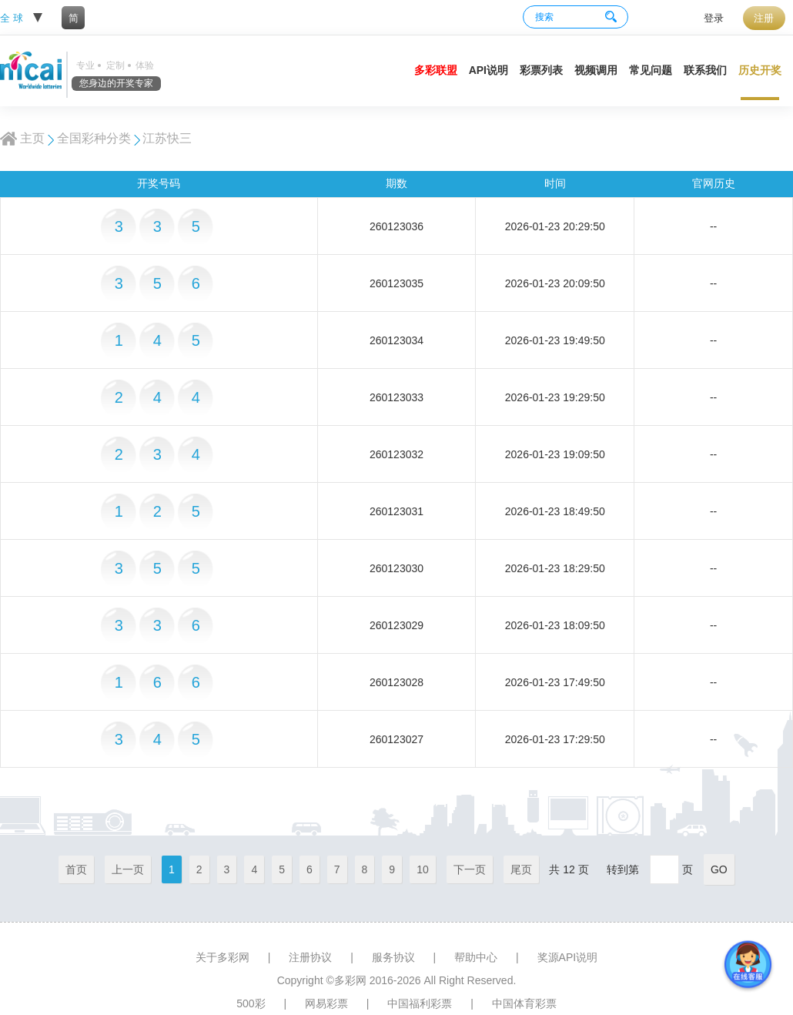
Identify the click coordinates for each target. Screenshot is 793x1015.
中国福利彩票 (419, 1003)
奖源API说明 (567, 957)
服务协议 (393, 957)
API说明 (488, 70)
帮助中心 (475, 957)
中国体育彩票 (524, 1003)
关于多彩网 (222, 957)
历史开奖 (759, 70)
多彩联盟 (435, 70)
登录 (714, 18)
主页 (32, 138)
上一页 (128, 869)
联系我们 (705, 70)
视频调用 (595, 70)
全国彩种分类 (94, 138)
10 (423, 869)
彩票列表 (541, 70)
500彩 (250, 1003)
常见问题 (650, 70)
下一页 (469, 869)
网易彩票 (326, 1003)
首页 (76, 869)
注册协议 (310, 957)
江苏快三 (167, 138)
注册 (764, 18)
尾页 (521, 869)
